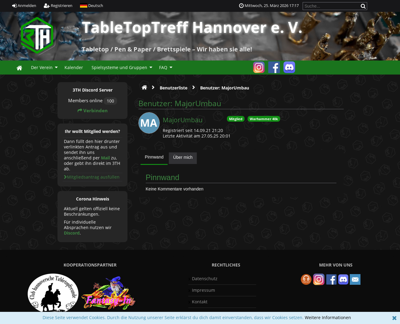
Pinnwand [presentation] (154, 157)
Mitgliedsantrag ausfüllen (92, 177)
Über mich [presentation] (183, 157)
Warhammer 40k (264, 119)
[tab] (154, 158)
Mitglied (235, 119)
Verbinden (93, 110)
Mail (105, 158)
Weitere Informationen (328, 317)
